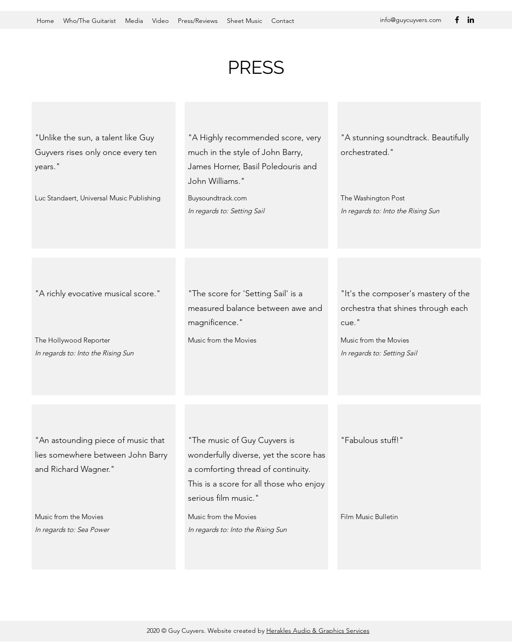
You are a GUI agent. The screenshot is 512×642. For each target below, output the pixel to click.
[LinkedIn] (470, 19)
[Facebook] (457, 19)
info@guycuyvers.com (410, 20)
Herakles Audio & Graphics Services (317, 630)
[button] (90, 21)
